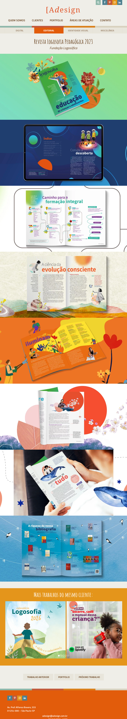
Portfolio (60, 20)
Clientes (38, 20)
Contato (114, 20)
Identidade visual (79, 30)
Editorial (48, 30)
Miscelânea (109, 30)
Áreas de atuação (88, 20)
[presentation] (5, 630)
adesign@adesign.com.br (109, 707)
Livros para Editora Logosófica (89, 677)
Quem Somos (15, 20)
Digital (17, 30)
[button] (59, 656)
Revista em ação (38, 677)
